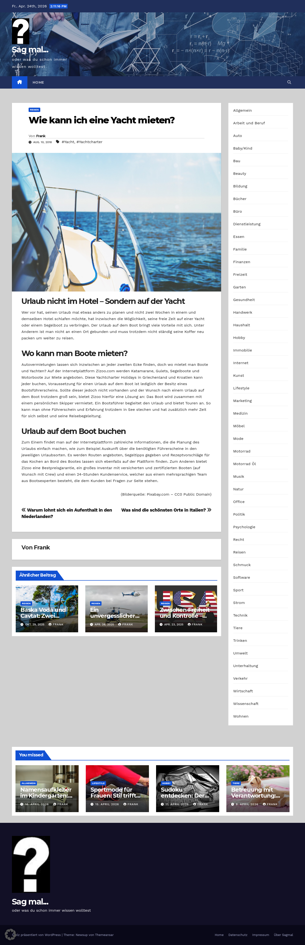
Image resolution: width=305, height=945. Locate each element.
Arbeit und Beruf (249, 123)
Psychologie (244, 527)
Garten (239, 287)
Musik (238, 476)
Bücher (240, 198)
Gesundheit (244, 299)
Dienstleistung (247, 224)
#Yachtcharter (89, 142)
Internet (241, 363)
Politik (239, 514)
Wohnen (241, 716)
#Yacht (68, 142)
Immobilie (242, 350)
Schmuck (242, 565)
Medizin (240, 413)
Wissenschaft (246, 703)
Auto (237, 135)
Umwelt (240, 653)
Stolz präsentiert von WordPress (37, 935)
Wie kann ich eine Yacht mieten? (102, 120)
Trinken (240, 640)
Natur (238, 489)
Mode (238, 438)
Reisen (34, 109)
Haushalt (241, 325)
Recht (238, 539)
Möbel (239, 426)
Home (38, 82)
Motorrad (242, 451)
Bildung (240, 186)
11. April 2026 (178, 804)
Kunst (238, 375)
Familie (240, 249)
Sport (238, 590)
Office (239, 501)
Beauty (239, 173)
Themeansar (104, 935)
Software (241, 577)
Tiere (238, 628)
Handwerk (242, 312)
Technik (240, 615)
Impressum (260, 935)
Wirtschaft (243, 691)
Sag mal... (30, 50)
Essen (238, 236)
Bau (236, 161)
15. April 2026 (107, 804)
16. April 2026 (37, 804)
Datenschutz (237, 935)
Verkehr (240, 678)
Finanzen (241, 262)
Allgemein (242, 110)
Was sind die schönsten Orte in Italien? (166, 510)
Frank (41, 136)
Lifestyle (241, 388)
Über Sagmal (283, 935)
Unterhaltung (245, 666)
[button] (289, 82)
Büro (237, 211)
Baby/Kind (242, 148)
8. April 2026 (247, 804)
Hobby (239, 337)
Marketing (242, 400)
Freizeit (240, 274)
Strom (239, 602)
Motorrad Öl (244, 464)
